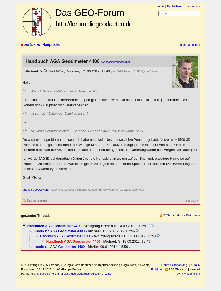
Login (160, 6)
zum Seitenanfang (175, 265)
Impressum (193, 6)
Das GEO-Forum (94, 17)
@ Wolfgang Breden (146, 71)
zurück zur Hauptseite (42, 45)
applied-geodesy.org (36, 189)
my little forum (191, 273)
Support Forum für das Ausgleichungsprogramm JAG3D (75, 273)
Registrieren (174, 6)
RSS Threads (177, 269)
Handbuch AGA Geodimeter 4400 (54, 226)
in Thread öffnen (189, 44)
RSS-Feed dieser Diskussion (181, 215)
